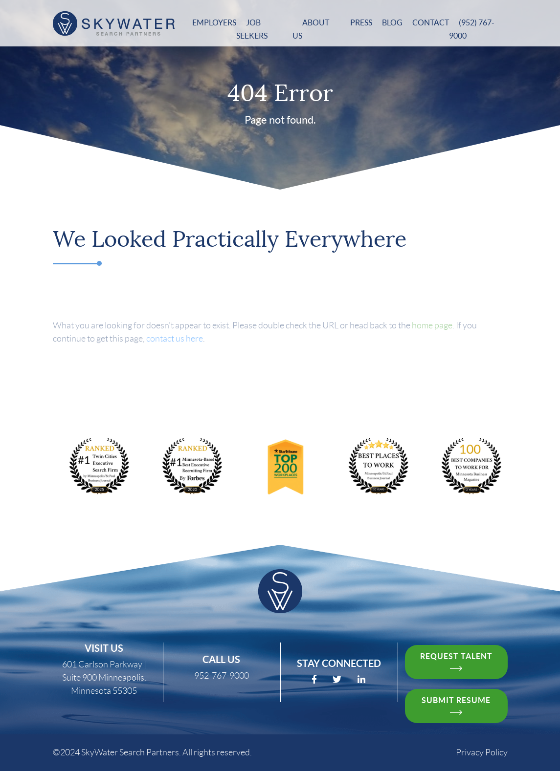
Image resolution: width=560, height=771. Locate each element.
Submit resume (456, 705)
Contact (430, 22)
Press (361, 22)
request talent (456, 661)
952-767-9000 (221, 676)
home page (432, 333)
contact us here (174, 346)
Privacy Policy (482, 752)
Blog (392, 22)
